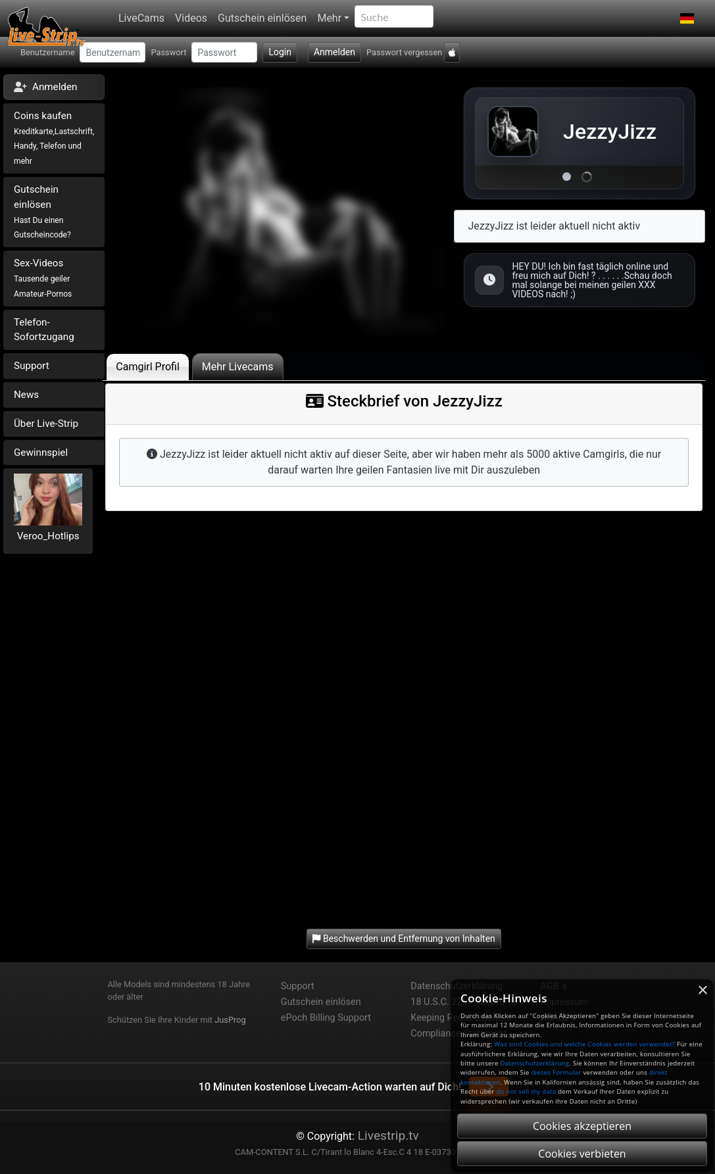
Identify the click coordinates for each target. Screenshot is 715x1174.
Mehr (329, 18)
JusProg (230, 1020)
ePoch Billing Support (326, 1017)
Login (279, 52)
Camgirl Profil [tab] (148, 366)
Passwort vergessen (404, 52)
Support (31, 366)
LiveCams (141, 18)
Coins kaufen (54, 138)
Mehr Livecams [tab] (238, 366)
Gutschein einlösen (262, 18)
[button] (687, 18)
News (26, 395)
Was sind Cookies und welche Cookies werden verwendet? (584, 1044)
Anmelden (334, 52)
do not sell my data (526, 1091)
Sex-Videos (43, 278)
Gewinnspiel (41, 452)
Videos (191, 18)
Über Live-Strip (46, 423)
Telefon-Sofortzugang (44, 329)
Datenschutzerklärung (534, 1063)
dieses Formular (556, 1072)
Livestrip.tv (387, 1135)
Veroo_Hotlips (48, 536)
